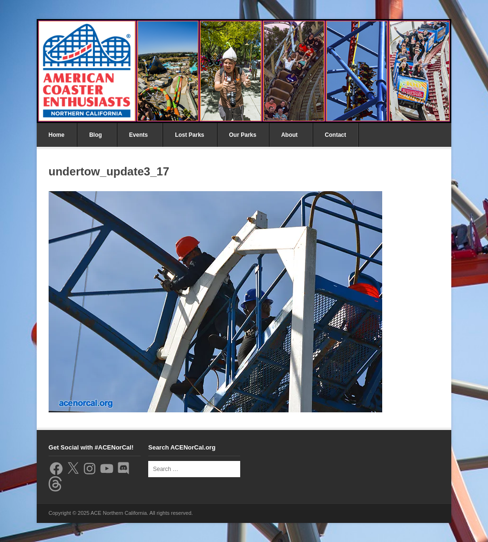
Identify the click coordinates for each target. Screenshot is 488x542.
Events (138, 135)
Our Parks (242, 135)
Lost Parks (189, 135)
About (289, 135)
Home (56, 135)
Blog (95, 135)
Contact (335, 135)
